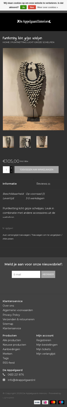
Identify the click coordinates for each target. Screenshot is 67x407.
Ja (23, 7)
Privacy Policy (11, 314)
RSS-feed (8, 362)
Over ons (8, 305)
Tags (6, 358)
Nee (32, 7)
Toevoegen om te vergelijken (46, 235)
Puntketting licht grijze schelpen (32, 42)
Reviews (43, 183)
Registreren (43, 340)
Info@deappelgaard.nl (21, 380)
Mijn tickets (43, 349)
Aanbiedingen (11, 349)
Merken (7, 353)
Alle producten (12, 340)
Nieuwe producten (14, 344)
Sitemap (8, 323)
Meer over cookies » (47, 7)
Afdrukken (8, 238)
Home (6, 42)
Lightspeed (8, 397)
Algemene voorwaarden (18, 310)
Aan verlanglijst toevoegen (17, 235)
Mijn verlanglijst (45, 353)
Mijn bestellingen (47, 344)
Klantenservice (12, 328)
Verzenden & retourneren (18, 319)
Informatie (10, 183)
